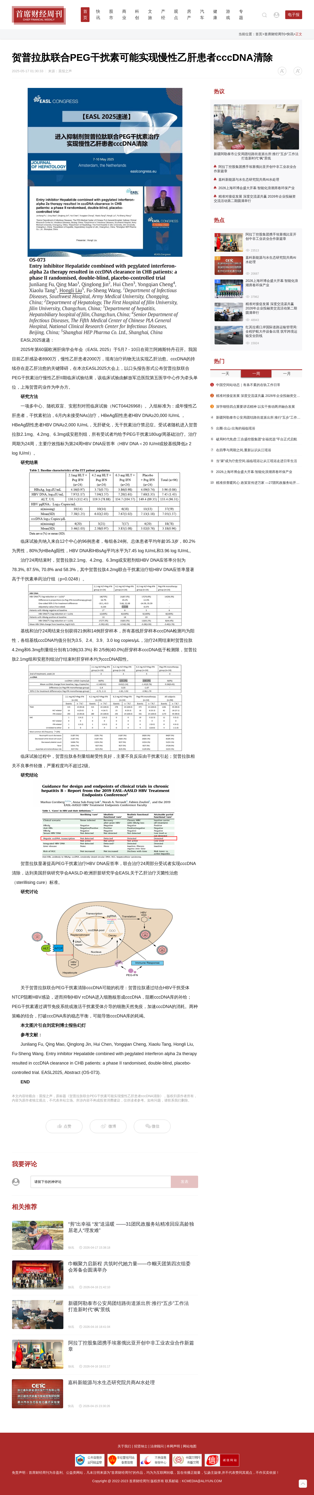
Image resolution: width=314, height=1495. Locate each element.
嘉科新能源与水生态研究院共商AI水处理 (246, 179)
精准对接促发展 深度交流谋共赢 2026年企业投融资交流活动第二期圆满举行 (255, 198)
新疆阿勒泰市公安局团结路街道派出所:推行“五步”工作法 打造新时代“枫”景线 (256, 156)
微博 (108, 1126)
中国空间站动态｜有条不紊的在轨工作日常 (245, 385)
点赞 (64, 1127)
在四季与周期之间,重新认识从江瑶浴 (240, 450)
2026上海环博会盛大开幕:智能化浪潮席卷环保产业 (254, 188)
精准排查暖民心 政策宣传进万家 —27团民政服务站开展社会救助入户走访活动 (256, 483)
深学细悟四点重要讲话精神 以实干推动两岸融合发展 (252, 406)
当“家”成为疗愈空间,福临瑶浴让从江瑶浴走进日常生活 (253, 461)
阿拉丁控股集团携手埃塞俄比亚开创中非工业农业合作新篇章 (255, 169)
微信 (152, 1126)
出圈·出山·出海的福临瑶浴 (232, 428)
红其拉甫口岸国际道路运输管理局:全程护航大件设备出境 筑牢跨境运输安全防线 (271, 331)
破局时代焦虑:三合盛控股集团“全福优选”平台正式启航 (253, 439)
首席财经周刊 (274, 34)
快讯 (290, 34)
